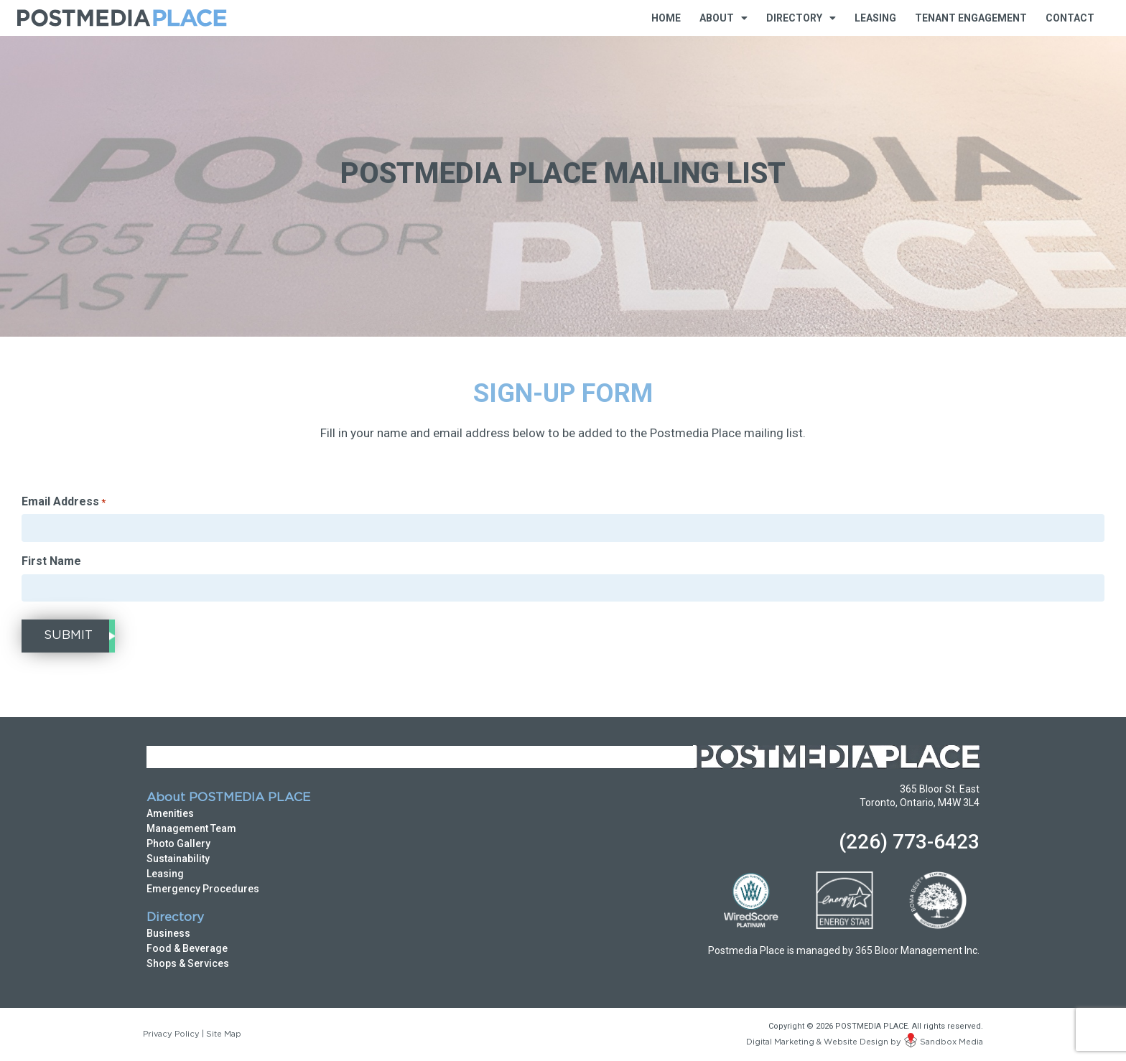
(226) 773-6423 (909, 842)
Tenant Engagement (971, 18)
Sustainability (178, 858)
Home (666, 18)
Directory (801, 18)
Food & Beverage (187, 948)
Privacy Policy (171, 1034)
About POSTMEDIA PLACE (228, 798)
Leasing (875, 18)
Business (168, 933)
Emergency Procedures (202, 888)
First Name (51, 561)
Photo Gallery (178, 843)
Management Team (191, 828)
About (723, 18)
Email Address (64, 502)
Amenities (170, 813)
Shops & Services (187, 963)
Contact (1070, 18)
